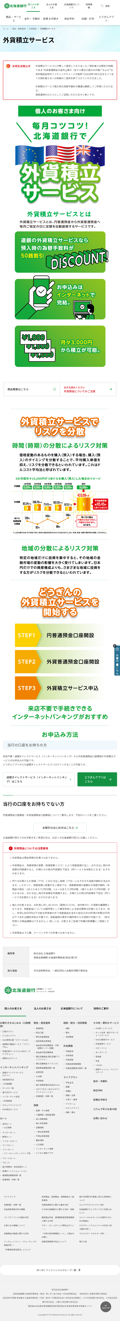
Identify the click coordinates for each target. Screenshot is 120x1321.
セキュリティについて (11, 1105)
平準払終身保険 (42, 1136)
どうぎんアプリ (9, 1035)
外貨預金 (33, 28)
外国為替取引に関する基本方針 (55, 1204)
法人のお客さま (51, 6)
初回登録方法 (8, 1079)
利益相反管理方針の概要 (14, 1209)
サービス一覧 (8, 1088)
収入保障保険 (41, 1119)
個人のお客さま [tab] (13, 1008)
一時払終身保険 (42, 1131)
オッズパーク (101, 1052)
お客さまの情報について (14, 1225)
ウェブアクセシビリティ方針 (91, 1204)
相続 (68, 1028)
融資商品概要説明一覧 (11, 1175)
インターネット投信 (11, 1096)
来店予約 (98, 1090)
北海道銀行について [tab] (72, 1008)
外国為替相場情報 (73, 1063)
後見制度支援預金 (43, 1041)
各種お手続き (100, 1099)
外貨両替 (69, 1059)
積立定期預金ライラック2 (47, 1063)
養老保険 (40, 1140)
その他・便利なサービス (106, 1022)
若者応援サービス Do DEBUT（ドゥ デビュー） (16, 1052)
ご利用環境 (7, 1100)
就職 (68, 1086)
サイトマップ (9, 1196)
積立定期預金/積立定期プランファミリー (48, 1058)
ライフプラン (70, 1077)
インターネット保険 (44, 1148)
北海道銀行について (71, 6)
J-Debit (99, 1065)
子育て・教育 (71, 1099)
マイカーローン (9, 1132)
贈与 (68, 1032)
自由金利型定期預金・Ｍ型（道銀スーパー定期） (47, 1046)
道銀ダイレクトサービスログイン (12, 1074)
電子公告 (83, 1241)
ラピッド (6, 1162)
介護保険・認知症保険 (45, 1114)
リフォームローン (9, 1141)
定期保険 (40, 1127)
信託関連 (69, 1036)
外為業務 (68, 1045)
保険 (36, 1105)
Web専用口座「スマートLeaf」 (15, 1039)
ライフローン (8, 1145)
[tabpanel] (60, 1099)
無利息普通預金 (42, 1036)
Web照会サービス (10, 1109)
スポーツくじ (101, 1048)
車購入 (68, 1091)
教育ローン (7, 1136)
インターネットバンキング (14, 1067)
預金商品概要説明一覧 (45, 1067)
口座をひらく (8, 1031)
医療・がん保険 (42, 1110)
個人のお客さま (33, 6)
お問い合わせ (100, 1118)
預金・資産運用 (19, 28)
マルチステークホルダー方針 (92, 1233)
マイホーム (70, 1103)
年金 (97, 1060)
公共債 (39, 1076)
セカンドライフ (72, 1108)
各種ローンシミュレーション (14, 1171)
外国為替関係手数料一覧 (76, 1068)
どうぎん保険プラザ (44, 1153)
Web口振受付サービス (105, 1039)
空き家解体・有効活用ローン (14, 1166)
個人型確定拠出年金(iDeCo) (48, 1084)
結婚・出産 (70, 1095)
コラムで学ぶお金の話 (105, 1109)
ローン (3, 1118)
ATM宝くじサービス (104, 1028)
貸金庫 (98, 1056)
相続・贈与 (70, 1112)
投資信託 (40, 1072)
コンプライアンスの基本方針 (16, 1217)
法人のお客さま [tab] (42, 1008)
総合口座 (40, 1032)
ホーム (6, 28)
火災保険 (7, 1127)
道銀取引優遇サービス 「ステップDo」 (15, 1045)
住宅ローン (7, 1123)
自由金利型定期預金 (44, 1052)
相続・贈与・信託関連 (75, 1022)
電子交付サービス (10, 1092)
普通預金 (40, 1028)
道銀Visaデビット (9, 1058)
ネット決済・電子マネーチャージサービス (107, 1034)
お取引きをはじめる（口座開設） (15, 1024)
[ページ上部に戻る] (105, 1306)
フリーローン (8, 1149)
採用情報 (89, 6)
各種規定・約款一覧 (11, 1179)
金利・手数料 (100, 1081)
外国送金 (69, 1051)
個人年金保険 (41, 1123)
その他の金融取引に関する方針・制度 (58, 1209)
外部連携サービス (103, 1043)
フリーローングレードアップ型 (17, 1153)
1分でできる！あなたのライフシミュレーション (48, 1090)
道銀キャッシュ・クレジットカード (107, 1070)
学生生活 (69, 1082)
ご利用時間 (7, 1083)
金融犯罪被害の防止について (54, 1241)
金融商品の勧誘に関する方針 (16, 1233)
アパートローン (9, 1158)
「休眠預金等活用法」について (17, 1249)
